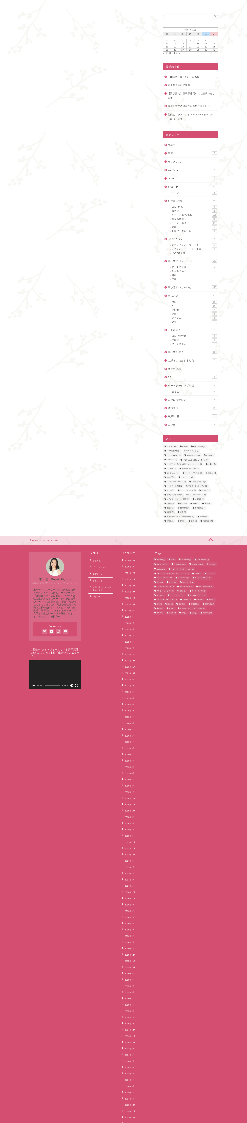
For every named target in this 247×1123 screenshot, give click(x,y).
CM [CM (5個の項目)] (184, 447)
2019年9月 (128, 708)
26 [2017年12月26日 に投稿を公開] (175, 50)
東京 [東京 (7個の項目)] (183, 512)
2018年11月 (128, 759)
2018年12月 (128, 754)
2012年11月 (128, 1064)
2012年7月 (128, 1080)
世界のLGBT (192, 368)
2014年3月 (128, 988)
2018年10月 (128, 764)
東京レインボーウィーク (194, 245)
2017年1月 (128, 825)
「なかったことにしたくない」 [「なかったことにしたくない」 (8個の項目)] (195, 460)
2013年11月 (128, 1008)
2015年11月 (128, 886)
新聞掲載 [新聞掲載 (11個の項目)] (200, 508)
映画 (194, 302)
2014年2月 (128, 993)
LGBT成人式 (194, 253)
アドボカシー (192, 329)
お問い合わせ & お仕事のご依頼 (101, 582)
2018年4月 (128, 774)
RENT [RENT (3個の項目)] (210, 455)
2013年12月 (128, 1003)
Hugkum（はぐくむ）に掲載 (184, 77)
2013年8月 (128, 1024)
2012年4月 (128, 1095)
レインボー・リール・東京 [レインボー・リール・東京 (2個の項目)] (178, 499)
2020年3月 (128, 693)
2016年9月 (128, 840)
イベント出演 (194, 223)
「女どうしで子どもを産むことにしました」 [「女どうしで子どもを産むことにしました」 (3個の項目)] (184, 464)
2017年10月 (128, 799)
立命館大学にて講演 (179, 85)
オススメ (192, 295)
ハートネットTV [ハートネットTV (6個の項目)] (199, 482)
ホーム (37, 4)
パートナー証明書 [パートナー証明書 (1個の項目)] (175, 486)
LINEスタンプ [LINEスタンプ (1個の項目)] (192, 451)
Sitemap (55, 1119)
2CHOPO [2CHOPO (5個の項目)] (171, 447)
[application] (55, 674)
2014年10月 (128, 952)
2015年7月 (128, 906)
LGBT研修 (194, 207)
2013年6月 (128, 1034)
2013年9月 (128, 1019)
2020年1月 (128, 703)
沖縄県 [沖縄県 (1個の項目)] (203, 516)
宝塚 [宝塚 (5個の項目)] (196, 503)
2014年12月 (128, 942)
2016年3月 (128, 866)
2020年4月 (128, 687)
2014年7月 (128, 968)
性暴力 (192, 144)
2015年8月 (128, 901)
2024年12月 (128, 570)
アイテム (194, 318)
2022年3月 (128, 626)
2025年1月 (128, 565)
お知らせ (192, 186)
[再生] (33, 685)
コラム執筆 (194, 219)
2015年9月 (128, 896)
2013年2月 (128, 1054)
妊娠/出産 (192, 416)
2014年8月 (128, 963)
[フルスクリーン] (76, 685)
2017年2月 (128, 820)
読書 (194, 279)
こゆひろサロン (192, 399)
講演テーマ (96, 570)
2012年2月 (128, 1105)
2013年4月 (128, 1044)
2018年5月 (128, 769)
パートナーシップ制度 (192, 385)
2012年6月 (128, 1085)
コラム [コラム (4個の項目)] (212, 473)
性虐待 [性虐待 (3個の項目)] (170, 508)
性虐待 (194, 340)
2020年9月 (128, 677)
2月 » (177, 53)
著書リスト (96, 576)
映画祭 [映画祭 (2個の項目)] (170, 512)
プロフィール (97, 565)
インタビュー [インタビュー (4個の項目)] (173, 473)
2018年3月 (128, 779)
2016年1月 (128, 876)
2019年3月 (128, 738)
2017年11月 (128, 794)
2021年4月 (128, 672)
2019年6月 (128, 723)
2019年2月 (128, 743)
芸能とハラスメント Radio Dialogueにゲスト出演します (192, 116)
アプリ (194, 322)
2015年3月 (128, 927)
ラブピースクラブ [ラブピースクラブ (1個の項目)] (175, 495)
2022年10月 (128, 596)
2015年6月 (128, 912)
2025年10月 (128, 560)
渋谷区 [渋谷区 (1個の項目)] (170, 521)
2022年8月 (128, 606)
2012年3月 (128, 1100)
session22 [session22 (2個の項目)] (172, 460)
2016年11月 (128, 835)
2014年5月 (128, 978)
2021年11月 (128, 647)
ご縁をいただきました (192, 360)
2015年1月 (128, 937)
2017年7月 (128, 810)
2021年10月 (128, 652)
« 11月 (167, 53)
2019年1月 (128, 748)
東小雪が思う (192, 352)
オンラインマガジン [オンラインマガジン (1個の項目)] (194, 473)
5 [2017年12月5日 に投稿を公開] (175, 40)
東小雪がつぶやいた (192, 287)
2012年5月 (128, 1090)
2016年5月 (128, 855)
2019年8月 (128, 713)
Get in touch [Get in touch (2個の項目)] (199, 447)
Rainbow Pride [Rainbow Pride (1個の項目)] (193, 455)
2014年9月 (128, 957)
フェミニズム (194, 344)
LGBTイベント (192, 238)
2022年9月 (128, 601)
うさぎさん (192, 161)
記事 (194, 314)
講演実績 (95, 560)
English (75, 4)
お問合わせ (56, 4)
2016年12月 (128, 830)
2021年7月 (128, 662)
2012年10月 (128, 1070)
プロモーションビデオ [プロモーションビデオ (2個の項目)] (197, 486)
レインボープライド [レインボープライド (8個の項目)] (197, 495)
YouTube (192, 169)
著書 (194, 227)
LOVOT (192, 178)
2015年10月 (128, 891)
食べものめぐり (194, 271)
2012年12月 (128, 1059)
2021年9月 (128, 657)
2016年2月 (128, 871)
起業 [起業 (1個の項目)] (194, 521)
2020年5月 (128, 682)
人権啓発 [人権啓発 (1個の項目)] (199, 499)
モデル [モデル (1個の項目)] (170, 490)
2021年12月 (128, 642)
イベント (194, 193)
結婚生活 (192, 407)
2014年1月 (128, 998)
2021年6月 (128, 667)
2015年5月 (128, 917)
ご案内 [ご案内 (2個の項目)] (212, 464)
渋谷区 (194, 391)
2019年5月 (128, 728)
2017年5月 (128, 815)
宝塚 (192, 153)
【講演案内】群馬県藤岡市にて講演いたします (191, 95)
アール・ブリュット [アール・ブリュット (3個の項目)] (190, 469)
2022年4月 (128, 621)
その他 (194, 310)
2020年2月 (128, 697)
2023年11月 (128, 575)
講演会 (194, 211)
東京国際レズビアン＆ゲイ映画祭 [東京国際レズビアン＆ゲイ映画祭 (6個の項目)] (180, 516)
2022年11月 (128, 591)
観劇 (194, 275)
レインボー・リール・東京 (194, 249)
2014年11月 (128, 947)
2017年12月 (128, 789)
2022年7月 (128, 611)
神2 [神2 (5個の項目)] (182, 521)
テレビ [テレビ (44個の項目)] (171, 477)
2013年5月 (128, 1039)
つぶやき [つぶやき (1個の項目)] (171, 469)
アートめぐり (194, 267)
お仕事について (192, 200)
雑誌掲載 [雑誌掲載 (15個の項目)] (208, 521)
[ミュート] (71, 685)
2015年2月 (128, 932)
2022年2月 (128, 631)
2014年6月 (128, 973)
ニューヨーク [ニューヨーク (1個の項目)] (187, 477)
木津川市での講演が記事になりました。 (190, 106)
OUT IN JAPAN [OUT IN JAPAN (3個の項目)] (174, 455)
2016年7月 (128, 850)
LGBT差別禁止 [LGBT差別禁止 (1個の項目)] (173, 451)
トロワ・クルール (194, 231)
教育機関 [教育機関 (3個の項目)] (184, 508)
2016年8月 (128, 845)
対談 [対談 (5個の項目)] (207, 503)
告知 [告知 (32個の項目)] (183, 503)
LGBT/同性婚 (194, 336)
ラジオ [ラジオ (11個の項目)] (206, 490)
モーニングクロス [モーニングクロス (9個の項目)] (188, 490)
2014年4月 (128, 983)
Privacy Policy (39, 1119)
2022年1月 (128, 636)
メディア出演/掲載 (194, 215)
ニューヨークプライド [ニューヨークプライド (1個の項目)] (176, 482)
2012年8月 (128, 1075)
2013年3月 (128, 1049)
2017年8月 (128, 805)
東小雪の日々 (192, 261)
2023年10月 (128, 580)
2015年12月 (128, 881)
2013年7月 (128, 1029)
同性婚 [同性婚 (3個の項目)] (170, 503)
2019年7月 (128, 718)
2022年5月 (128, 616)
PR (192, 377)
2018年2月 (128, 784)
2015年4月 (128, 922)
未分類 (192, 424)
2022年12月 (128, 585)
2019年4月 (128, 733)
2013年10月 (128, 1013)
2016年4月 (128, 861)
